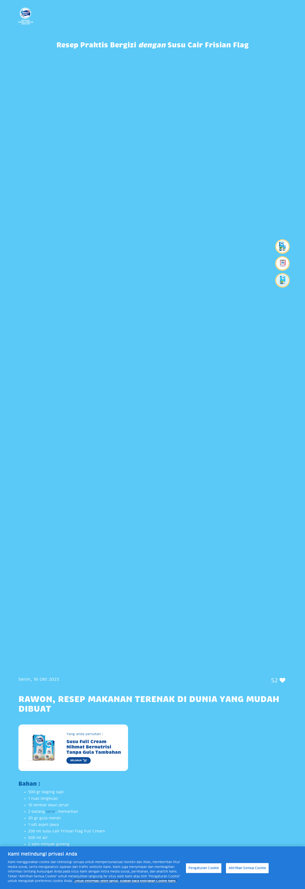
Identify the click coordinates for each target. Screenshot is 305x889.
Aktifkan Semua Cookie (247, 868)
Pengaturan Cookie (203, 868)
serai (50, 812)
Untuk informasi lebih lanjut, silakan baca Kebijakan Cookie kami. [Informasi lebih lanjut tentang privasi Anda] (125, 880)
